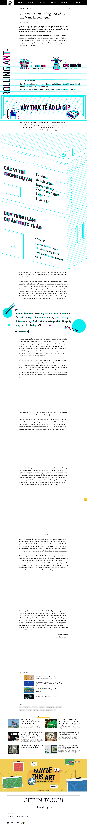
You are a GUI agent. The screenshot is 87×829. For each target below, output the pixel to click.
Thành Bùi (29, 710)
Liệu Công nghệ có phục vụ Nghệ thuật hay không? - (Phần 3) (69, 733)
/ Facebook (10, 813)
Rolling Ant (22, 710)
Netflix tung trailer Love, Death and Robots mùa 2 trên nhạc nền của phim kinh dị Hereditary (49, 696)
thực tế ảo (35, 710)
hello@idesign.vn (43, 807)
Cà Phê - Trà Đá (26, 707)
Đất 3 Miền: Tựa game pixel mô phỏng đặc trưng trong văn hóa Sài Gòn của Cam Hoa (31, 721)
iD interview (41, 707)
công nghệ (34, 707)
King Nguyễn (59, 707)
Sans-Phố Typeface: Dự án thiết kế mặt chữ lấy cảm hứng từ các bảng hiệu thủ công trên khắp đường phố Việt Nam (31, 735)
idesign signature (50, 707)
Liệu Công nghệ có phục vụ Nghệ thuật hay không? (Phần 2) (32, 746)
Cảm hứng (29, 8)
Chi (23, 22)
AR (20, 707)
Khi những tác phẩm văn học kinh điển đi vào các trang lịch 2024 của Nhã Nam (68, 747)
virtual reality (49, 710)
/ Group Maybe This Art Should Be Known (18, 816)
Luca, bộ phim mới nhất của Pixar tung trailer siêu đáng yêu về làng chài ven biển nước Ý (48, 690)
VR (54, 710)
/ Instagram (10, 815)
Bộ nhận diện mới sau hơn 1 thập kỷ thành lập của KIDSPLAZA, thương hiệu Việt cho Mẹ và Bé (49, 684)
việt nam (42, 710)
